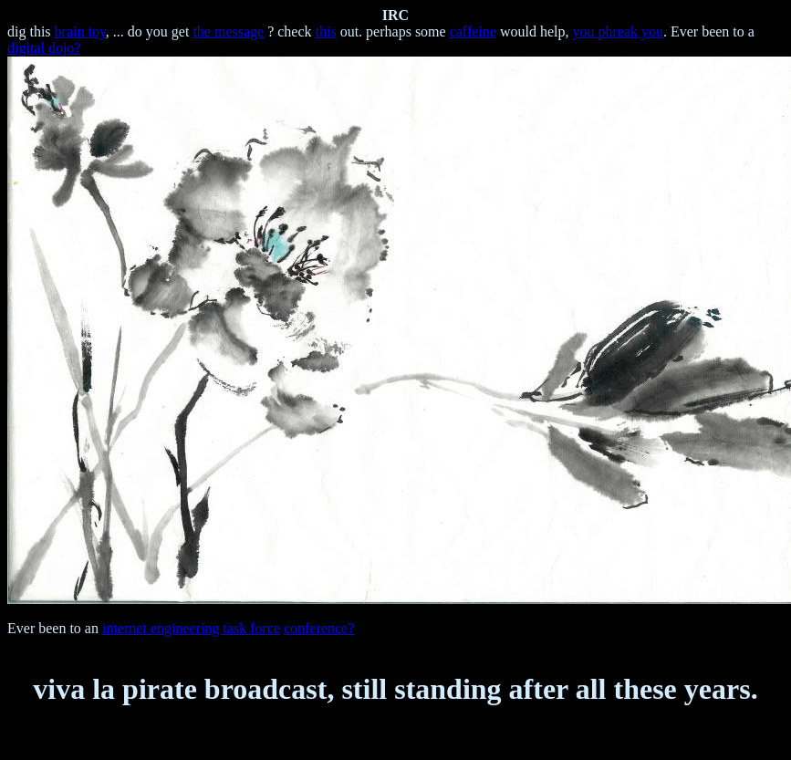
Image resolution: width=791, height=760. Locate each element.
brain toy (80, 31)
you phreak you (617, 31)
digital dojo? (43, 48)
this (326, 31)
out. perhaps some (393, 31)
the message (228, 31)
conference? (319, 628)
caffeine (473, 31)
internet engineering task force (191, 628)
